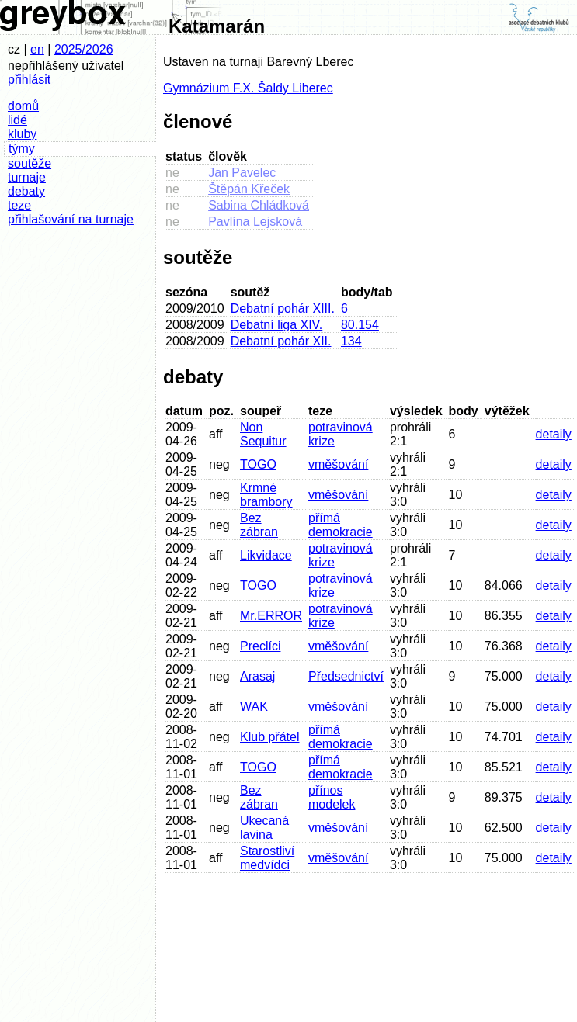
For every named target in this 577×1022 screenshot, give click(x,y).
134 (351, 341)
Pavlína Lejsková (255, 221)
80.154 (360, 324)
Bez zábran (259, 525)
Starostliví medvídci (267, 857)
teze (19, 205)
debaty (26, 191)
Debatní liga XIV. (277, 324)
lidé (17, 119)
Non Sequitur (263, 434)
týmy (22, 148)
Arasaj (257, 676)
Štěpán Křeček (249, 189)
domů (23, 106)
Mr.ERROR (271, 615)
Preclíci (260, 646)
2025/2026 (83, 49)
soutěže (29, 163)
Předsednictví (346, 676)
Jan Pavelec (242, 172)
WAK (254, 706)
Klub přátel (270, 736)
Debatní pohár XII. (281, 341)
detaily (554, 434)
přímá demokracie (340, 525)
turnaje (27, 177)
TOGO (258, 464)
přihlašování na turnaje (71, 219)
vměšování (338, 464)
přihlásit (29, 79)
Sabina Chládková (258, 205)
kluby (22, 133)
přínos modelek (331, 797)
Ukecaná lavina (264, 827)
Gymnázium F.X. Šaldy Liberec (248, 88)
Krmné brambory (266, 494)
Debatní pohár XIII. (283, 308)
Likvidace (266, 555)
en (37, 49)
